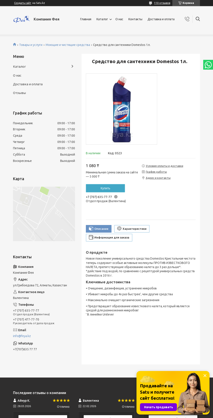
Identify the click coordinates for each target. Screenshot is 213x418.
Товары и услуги (30, 45)
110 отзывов (162, 3)
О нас (119, 19)
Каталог (102, 19)
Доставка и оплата (161, 19)
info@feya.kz (22, 336)
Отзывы (19, 93)
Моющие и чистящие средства (68, 45)
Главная (85, 19)
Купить (105, 188)
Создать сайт (22, 3)
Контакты (135, 19)
